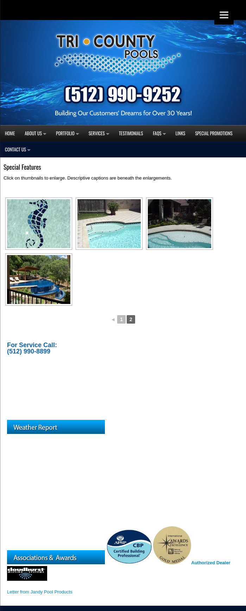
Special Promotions (213, 133)
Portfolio (65, 133)
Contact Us (15, 149)
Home (10, 133)
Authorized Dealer (210, 562)
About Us (33, 133)
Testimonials (131, 133)
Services (97, 133)
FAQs (157, 133)
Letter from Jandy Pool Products (39, 591)
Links (180, 133)
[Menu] (224, 15)
